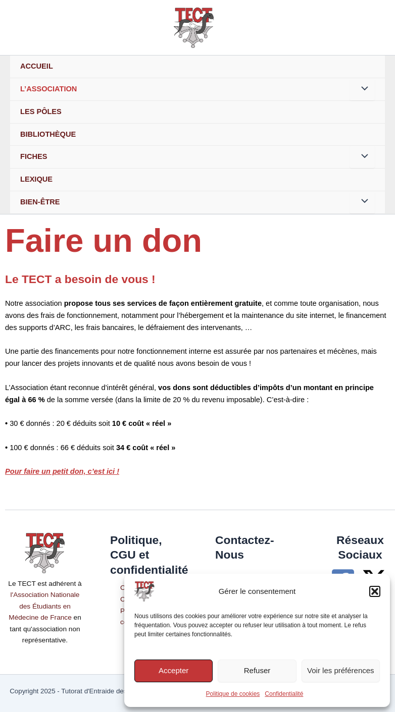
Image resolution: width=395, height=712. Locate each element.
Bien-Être (40, 202)
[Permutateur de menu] (362, 89)
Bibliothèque (48, 134)
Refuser (257, 670)
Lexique (36, 179)
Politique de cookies (233, 693)
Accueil (36, 66)
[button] (375, 591)
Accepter (173, 670)
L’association (48, 89)
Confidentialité (284, 693)
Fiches (33, 156)
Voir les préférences (340, 670)
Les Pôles (41, 111)
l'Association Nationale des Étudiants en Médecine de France (44, 606)
